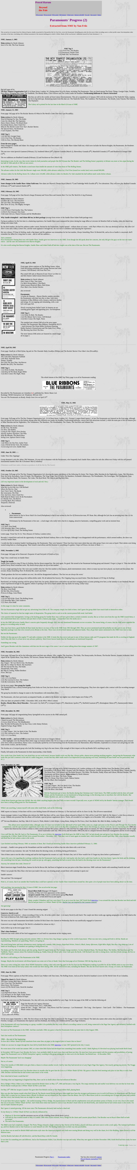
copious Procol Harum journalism (91, 1158)
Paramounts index (64, 1157)
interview (58, 834)
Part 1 (52, 1157)
